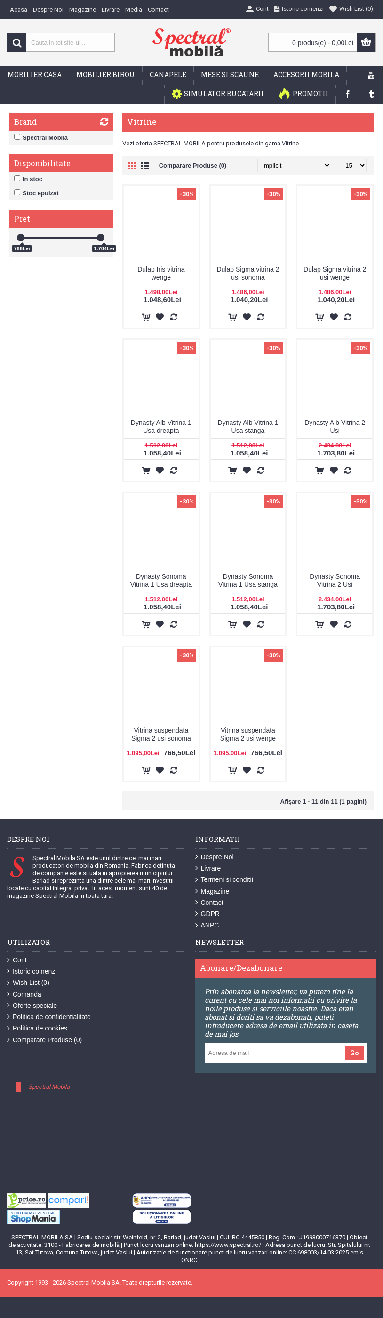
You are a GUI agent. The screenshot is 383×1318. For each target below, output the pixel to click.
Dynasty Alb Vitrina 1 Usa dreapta (161, 426)
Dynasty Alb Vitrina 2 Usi (334, 426)
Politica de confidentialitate (49, 1017)
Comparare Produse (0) (193, 165)
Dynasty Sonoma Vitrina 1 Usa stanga (248, 580)
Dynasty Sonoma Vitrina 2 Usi (335, 580)
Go (354, 1053)
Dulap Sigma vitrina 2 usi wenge (334, 273)
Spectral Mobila (49, 1086)
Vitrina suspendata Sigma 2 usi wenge (248, 734)
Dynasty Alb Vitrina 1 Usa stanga (248, 426)
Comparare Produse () (44, 1040)
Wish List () (28, 983)
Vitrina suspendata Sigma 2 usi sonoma (161, 734)
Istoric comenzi (31, 971)
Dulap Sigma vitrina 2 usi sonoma (247, 273)
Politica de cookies (37, 1028)
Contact (209, 903)
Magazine (212, 891)
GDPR (207, 914)
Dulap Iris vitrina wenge (160, 273)
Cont (17, 960)
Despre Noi (214, 857)
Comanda (24, 994)
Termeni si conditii (224, 880)
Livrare (208, 868)
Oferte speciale (32, 1006)
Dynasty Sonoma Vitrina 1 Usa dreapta (161, 580)
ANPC (207, 925)
